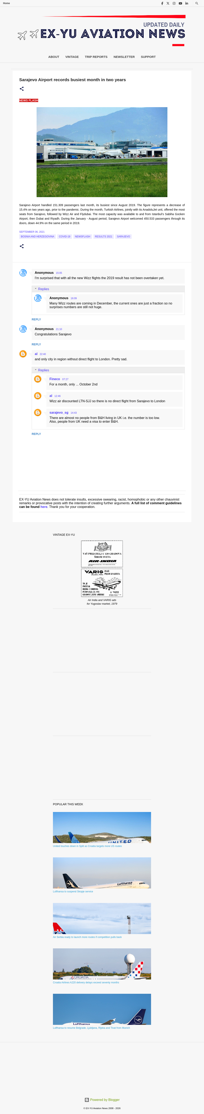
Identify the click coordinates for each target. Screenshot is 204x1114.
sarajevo (123, 236)
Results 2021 (103, 236)
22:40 (43, 354)
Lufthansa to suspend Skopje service (73, 891)
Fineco (54, 379)
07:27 (65, 379)
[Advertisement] (102, 640)
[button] (21, 89)
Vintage (72, 56)
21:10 (59, 329)
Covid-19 (64, 236)
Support (148, 56)
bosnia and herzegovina (37, 236)
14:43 (74, 412)
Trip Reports (96, 56)
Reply (36, 319)
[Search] (197, 3)
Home (6, 3)
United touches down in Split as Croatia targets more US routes (87, 846)
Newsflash (82, 236)
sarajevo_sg (58, 412)
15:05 (59, 273)
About (53, 56)
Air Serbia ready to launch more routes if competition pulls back (87, 937)
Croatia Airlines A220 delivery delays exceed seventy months (86, 982)
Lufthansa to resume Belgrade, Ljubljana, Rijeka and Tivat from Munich (91, 1027)
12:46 (57, 396)
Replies (43, 289)
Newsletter (124, 56)
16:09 (74, 298)
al (36, 354)
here (43, 507)
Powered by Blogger (102, 1100)
